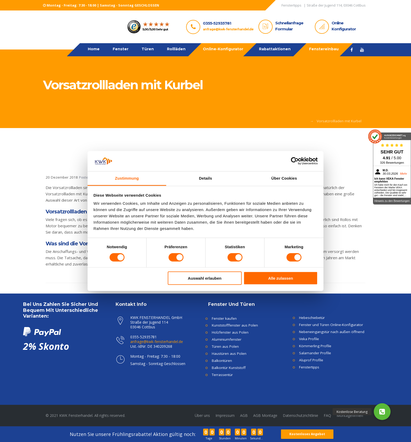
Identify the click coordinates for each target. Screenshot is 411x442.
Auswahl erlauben (204, 278)
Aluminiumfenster (226, 339)
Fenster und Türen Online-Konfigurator (331, 324)
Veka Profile (309, 338)
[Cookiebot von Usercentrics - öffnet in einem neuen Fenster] (295, 161)
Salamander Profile (315, 353)
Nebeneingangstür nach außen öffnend (331, 331)
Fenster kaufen (224, 318)
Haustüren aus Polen (229, 353)
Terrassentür (222, 374)
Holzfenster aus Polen (230, 332)
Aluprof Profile (311, 360)
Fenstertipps (309, 367)
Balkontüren (222, 360)
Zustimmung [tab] (127, 178)
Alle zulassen (280, 278)
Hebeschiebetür (312, 317)
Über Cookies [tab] (284, 178)
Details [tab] (205, 178)
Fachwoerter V (295, 121)
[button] (382, 411)
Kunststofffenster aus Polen (235, 325)
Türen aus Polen (225, 346)
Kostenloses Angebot (307, 434)
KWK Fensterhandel (257, 121)
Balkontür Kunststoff (229, 367)
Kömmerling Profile (315, 346)
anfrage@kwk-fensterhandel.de (228, 29)
